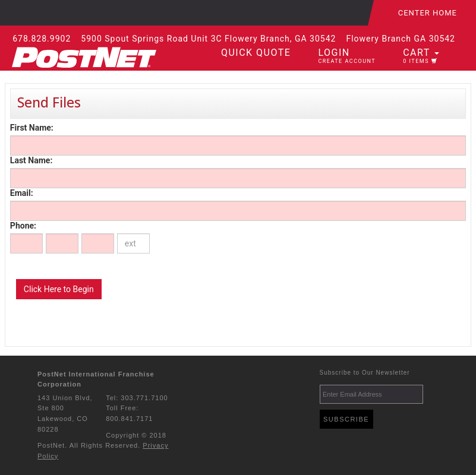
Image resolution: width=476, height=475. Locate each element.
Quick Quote (256, 52)
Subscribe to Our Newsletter (365, 372)
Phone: (23, 225)
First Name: (31, 127)
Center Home (427, 12)
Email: (21, 193)
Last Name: (31, 160)
